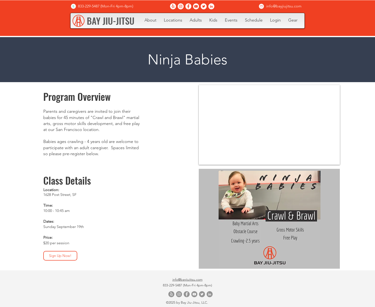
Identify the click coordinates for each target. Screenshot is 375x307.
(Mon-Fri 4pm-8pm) (197, 285)
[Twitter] (204, 6)
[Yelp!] (173, 6)
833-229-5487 (173, 285)
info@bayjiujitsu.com (187, 279)
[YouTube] (196, 6)
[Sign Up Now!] (60, 256)
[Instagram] (181, 6)
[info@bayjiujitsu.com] (284, 6)
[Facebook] (188, 6)
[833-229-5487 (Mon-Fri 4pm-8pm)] (105, 6)
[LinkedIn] (211, 6)
